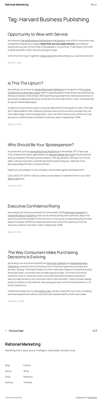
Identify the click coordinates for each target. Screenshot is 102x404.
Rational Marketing (16, 4)
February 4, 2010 (14, 62)
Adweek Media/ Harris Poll (62, 154)
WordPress (92, 397)
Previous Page (14, 330)
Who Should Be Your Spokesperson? (41, 144)
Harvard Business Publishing (35, 40)
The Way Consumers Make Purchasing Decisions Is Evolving (43, 254)
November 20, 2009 (16, 301)
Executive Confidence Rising (34, 206)
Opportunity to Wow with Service (38, 34)
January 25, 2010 (15, 185)
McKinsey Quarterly (75, 212)
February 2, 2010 (14, 124)
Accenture (59, 40)
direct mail (46, 55)
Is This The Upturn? (25, 83)
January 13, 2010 (14, 232)
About (94, 4)
